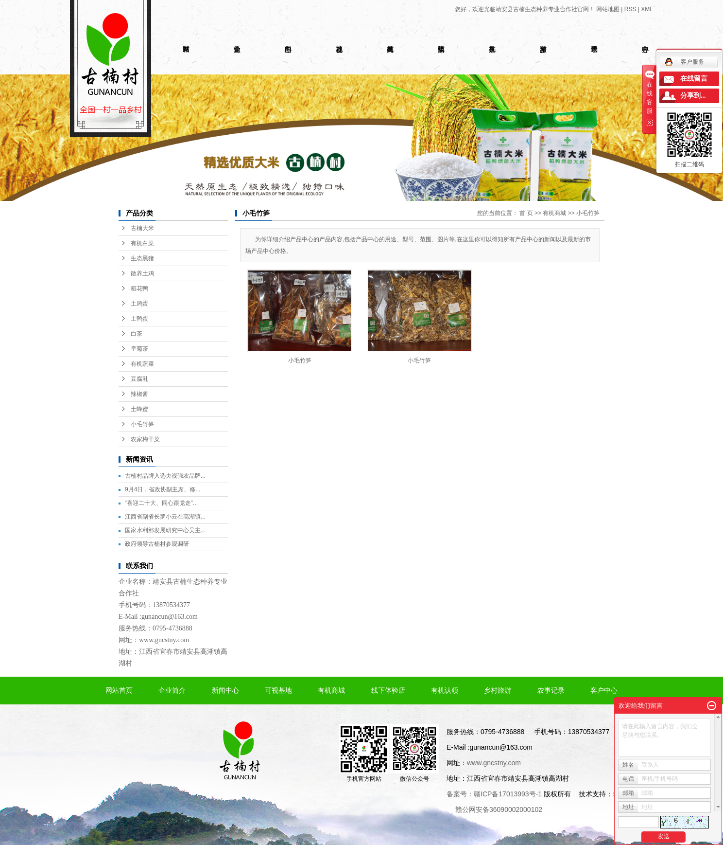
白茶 (136, 333)
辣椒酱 (139, 394)
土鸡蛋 (139, 303)
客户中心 (604, 690)
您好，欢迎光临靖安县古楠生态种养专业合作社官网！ (525, 9)
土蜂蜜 (139, 409)
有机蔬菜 (142, 363)
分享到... (693, 95)
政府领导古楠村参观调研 (157, 543)
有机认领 (444, 690)
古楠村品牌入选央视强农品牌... (165, 475)
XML (647, 9)
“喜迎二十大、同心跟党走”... (161, 503)
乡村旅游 (497, 690)
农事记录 (551, 690)
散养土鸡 (142, 273)
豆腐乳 (139, 379)
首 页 (526, 213)
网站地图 (608, 9)
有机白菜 (142, 243)
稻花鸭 (139, 288)
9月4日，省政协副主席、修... (162, 489)
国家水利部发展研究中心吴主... (165, 530)
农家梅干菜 (145, 439)
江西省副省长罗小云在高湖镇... (165, 516)
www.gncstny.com (164, 640)
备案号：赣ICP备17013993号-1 (494, 794)
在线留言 (693, 78)
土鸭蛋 (139, 318)
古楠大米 (142, 228)
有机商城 (554, 213)
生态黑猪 (142, 258)
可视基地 (278, 690)
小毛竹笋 (142, 424)
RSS (630, 9)
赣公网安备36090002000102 (498, 809)
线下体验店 (388, 690)
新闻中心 (225, 690)
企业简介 (172, 690)
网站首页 (119, 690)
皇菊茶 (139, 348)
